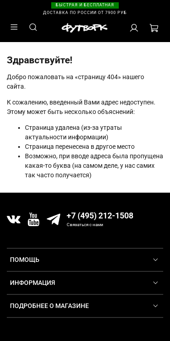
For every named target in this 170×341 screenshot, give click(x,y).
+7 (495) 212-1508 (100, 215)
